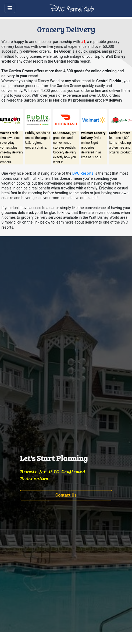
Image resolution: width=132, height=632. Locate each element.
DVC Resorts (83, 173)
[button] (66, 495)
